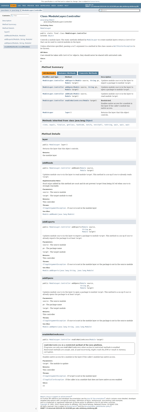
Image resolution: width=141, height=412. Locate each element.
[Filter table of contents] (20, 15)
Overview (5, 6)
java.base (5, 10)
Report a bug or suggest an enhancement (55, 397)
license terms (94, 1)
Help (66, 6)
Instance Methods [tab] (67, 73)
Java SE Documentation (95, 398)
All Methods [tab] (49, 73)
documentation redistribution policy (97, 406)
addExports (70, 80)
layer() (7, 32)
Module (78, 80)
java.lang (15, 10)
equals (52, 125)
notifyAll (98, 125)
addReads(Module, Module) (14, 36)
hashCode (80, 125)
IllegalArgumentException (54, 208)
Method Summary (9, 24)
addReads (69, 94)
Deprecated (45, 6)
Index (53, 6)
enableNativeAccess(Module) (17, 47)
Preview (30, 6)
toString (108, 125)
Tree (24, 6)
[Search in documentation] (119, 10)
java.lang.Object (47, 20)
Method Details (8, 28)
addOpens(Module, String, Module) (17, 43)
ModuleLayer (45, 28)
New (37, 6)
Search (60, 6)
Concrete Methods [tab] (88, 73)
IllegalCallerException (53, 380)
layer (67, 112)
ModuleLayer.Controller (32, 10)
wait (116, 125)
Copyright (43, 404)
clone (45, 125)
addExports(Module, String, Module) (18, 39)
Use (19, 6)
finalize (61, 125)
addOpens (69, 87)
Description (6, 21)
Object (51, 36)
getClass (70, 125)
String (93, 80)
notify (89, 125)
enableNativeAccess (73, 100)
